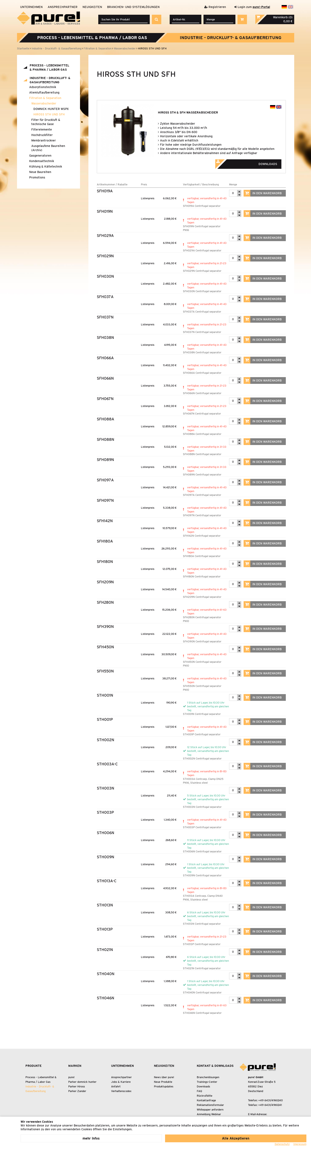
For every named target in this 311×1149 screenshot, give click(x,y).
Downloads (252, 163)
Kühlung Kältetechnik (45, 166)
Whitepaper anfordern (210, 1109)
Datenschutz (282, 1144)
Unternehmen (31, 7)
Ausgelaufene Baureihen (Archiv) (48, 148)
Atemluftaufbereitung (44, 92)
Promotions (37, 177)
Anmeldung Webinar (209, 1114)
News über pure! (164, 1077)
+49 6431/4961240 (270, 1100)
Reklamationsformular (210, 1105)
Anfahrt (116, 1086)
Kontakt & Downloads (215, 1065)
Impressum (299, 1144)
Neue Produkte (163, 1081)
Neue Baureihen (40, 172)
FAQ (199, 1091)
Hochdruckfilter (42, 135)
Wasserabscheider (43, 103)
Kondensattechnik (41, 161)
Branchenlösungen (208, 1077)
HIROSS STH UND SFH (49, 114)
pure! (71, 1077)
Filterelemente (41, 129)
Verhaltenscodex (121, 1091)
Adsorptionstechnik (42, 87)
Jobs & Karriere (121, 1081)
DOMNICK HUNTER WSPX (51, 109)
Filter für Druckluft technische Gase (45, 122)
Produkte (33, 1065)
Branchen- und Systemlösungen (133, 7)
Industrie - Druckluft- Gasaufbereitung (230, 37)
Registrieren (215, 7)
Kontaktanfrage (206, 1100)
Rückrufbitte (204, 1095)
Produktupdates (163, 1086)
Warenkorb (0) (283, 17)
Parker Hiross (76, 1086)
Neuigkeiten (92, 7)
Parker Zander (77, 1091)
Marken (74, 1065)
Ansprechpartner (62, 7)
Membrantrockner (43, 140)
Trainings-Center (207, 1081)
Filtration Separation (45, 98)
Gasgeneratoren (40, 155)
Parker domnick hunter (82, 1081)
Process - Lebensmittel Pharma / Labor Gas (92, 37)
